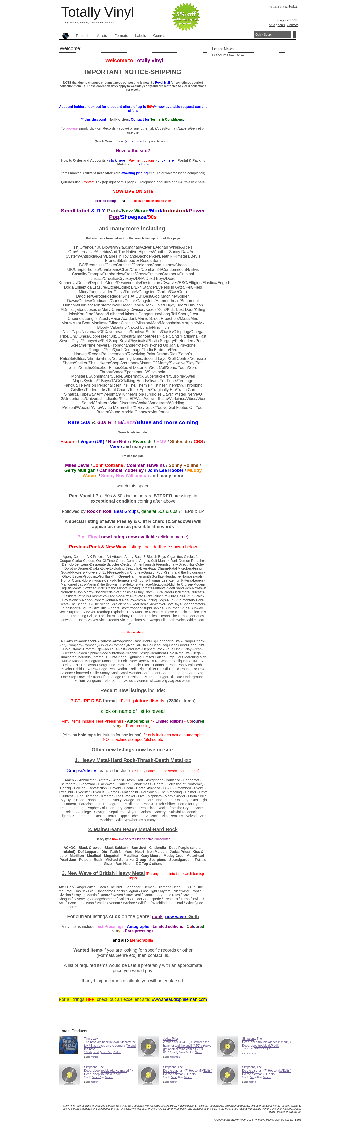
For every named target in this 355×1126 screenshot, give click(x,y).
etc (187, 760)
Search (294, 34)
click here (197, 182)
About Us (279, 1119)
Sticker (117, 1052)
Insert (96, 1052)
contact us (158, 955)
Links (298, 1119)
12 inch (88, 1052)
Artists (102, 36)
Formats (121, 36)
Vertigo (94, 1057)
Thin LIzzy (91, 1038)
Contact (292, 25)
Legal (289, 1119)
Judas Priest (171, 1038)
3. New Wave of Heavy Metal (103, 873)
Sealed (189, 1052)
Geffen (252, 1053)
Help (272, 25)
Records (83, 36)
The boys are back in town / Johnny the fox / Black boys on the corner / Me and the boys (110, 1045)
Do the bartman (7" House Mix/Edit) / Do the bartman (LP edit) (187, 1072)
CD (164, 1052)
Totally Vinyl (97, 12)
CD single (173, 1052)
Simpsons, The (252, 1038)
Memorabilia (141, 940)
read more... (237, 55)
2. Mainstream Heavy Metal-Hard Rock (133, 829)
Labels (140, 36)
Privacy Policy (263, 1119)
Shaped (267, 1048)
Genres (159, 36)
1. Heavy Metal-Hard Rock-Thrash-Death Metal (129, 760)
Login (294, 20)
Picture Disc (106, 1052)
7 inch (245, 1048)
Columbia (175, 1057)
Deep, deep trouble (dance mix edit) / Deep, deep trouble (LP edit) (266, 1043)
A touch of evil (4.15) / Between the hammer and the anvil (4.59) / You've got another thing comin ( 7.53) (187, 1045)
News (281, 25)
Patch (182, 1052)
